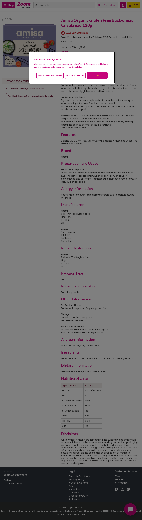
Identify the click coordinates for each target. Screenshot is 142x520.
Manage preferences (75, 75)
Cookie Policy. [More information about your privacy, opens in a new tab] (77, 67)
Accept (97, 75)
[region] (72, 68)
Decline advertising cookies (50, 75)
